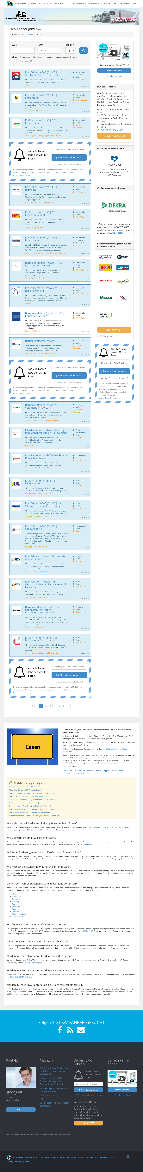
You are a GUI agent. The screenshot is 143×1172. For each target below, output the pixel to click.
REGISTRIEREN (125, 3)
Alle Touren (25, 61)
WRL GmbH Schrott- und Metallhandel (39, 202)
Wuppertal (107, 770)
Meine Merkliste (55, 3)
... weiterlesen (70, 830)
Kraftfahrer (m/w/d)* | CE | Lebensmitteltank (41, 213)
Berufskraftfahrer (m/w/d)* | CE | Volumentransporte (44, 406)
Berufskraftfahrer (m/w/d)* (41, 341)
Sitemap (17, 1161)
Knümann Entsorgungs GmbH (36, 110)
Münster (121, 770)
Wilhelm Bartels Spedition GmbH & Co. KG (41, 653)
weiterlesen (117, 233)
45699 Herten (81, 245)
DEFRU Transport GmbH (34, 227)
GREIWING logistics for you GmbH (38, 516)
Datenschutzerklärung (22, 175)
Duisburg (90, 770)
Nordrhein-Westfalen (78, 347)
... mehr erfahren (129, 859)
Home (15, 34)
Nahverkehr (24, 57)
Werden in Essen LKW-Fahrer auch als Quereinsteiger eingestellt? (34, 815)
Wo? (41, 45)
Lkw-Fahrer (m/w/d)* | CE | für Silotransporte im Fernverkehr (43, 505)
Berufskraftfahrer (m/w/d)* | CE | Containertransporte (44, 314)
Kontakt (104, 1157)
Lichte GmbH (30, 303)
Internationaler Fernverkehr (57, 57)
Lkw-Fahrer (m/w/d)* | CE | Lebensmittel (41, 239)
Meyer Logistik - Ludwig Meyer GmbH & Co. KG (43, 135)
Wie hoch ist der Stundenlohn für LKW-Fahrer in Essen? (30, 796)
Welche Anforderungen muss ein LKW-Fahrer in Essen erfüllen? (33, 793)
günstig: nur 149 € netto (112, 129)
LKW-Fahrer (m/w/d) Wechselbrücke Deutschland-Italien (46, 457)
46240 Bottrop (81, 100)
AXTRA (27, 85)
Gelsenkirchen (83, 773)
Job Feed (26, 1161)
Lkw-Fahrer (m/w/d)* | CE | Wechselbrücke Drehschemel (42, 74)
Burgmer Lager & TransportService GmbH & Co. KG (45, 253)
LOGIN (134, 3)
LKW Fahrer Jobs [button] (79, 3)
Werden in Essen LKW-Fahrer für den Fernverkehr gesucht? (31, 809)
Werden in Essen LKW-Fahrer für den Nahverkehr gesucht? (31, 812)
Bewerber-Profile (95, 3)
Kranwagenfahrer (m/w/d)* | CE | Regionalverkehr (45, 289)
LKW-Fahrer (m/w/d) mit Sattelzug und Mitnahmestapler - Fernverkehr (46, 431)
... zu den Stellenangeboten (33, 962)
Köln (64, 770)
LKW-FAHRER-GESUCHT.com (104, 827)
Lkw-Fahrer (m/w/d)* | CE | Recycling (41, 188)
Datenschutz (92, 1157)
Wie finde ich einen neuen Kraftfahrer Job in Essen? (28, 803)
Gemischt (75, 57)
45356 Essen (81, 79)
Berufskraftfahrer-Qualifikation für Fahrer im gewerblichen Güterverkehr (54, 1071)
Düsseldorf (71, 770)
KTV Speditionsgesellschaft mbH (37, 572)
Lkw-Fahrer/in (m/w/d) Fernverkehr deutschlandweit (45, 558)
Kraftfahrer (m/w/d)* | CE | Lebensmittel (41, 122)
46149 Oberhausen (77, 126)
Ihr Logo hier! (114, 330)
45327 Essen (81, 192)
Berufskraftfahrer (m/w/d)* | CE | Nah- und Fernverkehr (44, 264)
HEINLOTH (29, 445)
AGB (82, 1157)
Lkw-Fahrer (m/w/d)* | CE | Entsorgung (41, 96)
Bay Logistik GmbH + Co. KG (36, 546)
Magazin (41, 3)
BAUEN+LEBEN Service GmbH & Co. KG (40, 353)
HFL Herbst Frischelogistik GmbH (38, 493)
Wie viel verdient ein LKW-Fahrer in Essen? (25, 790)
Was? (15, 45)
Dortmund (81, 770)
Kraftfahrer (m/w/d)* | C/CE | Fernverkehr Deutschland (42, 639)
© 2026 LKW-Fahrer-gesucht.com (25, 1157)
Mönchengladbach (69, 773)
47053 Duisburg (82, 270)
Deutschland (80, 437)
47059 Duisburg (82, 293)
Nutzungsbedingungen (68, 1157)
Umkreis (69, 45)
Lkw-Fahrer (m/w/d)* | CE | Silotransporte (41, 527)
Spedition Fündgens (32, 331)
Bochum (98, 770)
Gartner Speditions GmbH (35, 628)
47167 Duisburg (82, 217)
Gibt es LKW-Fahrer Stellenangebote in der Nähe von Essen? (32, 799)
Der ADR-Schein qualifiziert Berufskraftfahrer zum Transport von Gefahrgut (52, 1081)
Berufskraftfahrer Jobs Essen (105, 758)
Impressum (50, 1157)
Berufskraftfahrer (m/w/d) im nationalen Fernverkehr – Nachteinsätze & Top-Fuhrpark (43, 609)
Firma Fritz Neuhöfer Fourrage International (42, 420)
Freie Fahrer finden (114, 76)
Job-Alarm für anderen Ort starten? (69, 164)
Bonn (114, 770)
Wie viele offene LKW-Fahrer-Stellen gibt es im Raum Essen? (32, 787)
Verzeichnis (32, 3)
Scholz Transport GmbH (34, 278)
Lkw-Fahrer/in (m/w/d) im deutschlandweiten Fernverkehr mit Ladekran (46, 584)
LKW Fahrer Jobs (27, 34)
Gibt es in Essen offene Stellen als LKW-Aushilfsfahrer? (30, 806)
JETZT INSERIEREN (114, 135)
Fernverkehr (38, 57)
